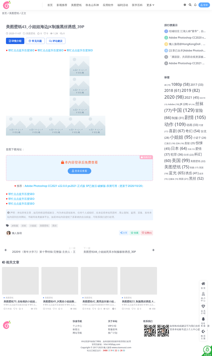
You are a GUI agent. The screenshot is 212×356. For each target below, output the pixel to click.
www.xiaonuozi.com (121, 347)
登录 (204, 5)
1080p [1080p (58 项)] (180, 84)
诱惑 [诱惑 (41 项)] (192, 173)
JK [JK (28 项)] (184, 104)
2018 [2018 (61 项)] (172, 90)
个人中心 (77, 325)
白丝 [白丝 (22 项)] (189, 154)
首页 (4, 13)
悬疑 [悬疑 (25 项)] (190, 143)
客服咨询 (112, 329)
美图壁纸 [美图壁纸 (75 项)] (176, 166)
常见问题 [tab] (35, 41)
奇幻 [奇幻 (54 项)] (192, 130)
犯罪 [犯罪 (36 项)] (177, 154)
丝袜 (24, 225)
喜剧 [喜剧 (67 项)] (177, 130)
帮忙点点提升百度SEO (21, 50)
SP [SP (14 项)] (192, 104)
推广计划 (112, 332)
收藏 (134, 233)
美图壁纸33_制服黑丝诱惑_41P (138, 303)
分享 (123, 233)
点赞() (147, 233)
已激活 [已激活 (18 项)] (169, 143)
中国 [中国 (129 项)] (183, 110)
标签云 (76, 329)
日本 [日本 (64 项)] (179, 148)
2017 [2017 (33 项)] (196, 85)
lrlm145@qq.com (112, 344)
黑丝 (54, 225)
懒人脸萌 (14, 233)
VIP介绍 (112, 325)
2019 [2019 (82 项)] (191, 90)
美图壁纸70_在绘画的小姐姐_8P (20, 303)
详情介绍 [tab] (15, 41)
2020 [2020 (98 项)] (174, 97)
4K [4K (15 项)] (167, 85)
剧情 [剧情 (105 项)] (195, 117)
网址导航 (77, 332)
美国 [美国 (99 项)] (181, 160)
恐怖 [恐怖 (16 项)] (180, 143)
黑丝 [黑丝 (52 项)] (196, 178)
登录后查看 (79, 171)
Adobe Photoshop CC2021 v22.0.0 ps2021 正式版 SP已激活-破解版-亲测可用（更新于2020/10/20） (85, 186)
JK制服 (15, 225)
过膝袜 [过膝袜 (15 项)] (173, 179)
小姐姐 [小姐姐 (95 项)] (181, 137)
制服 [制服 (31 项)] (178, 118)
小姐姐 (33, 225)
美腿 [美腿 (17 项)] (194, 167)
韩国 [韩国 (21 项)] (183, 178)
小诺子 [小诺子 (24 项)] (199, 138)
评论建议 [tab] (55, 41)
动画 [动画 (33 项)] (192, 125)
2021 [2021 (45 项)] (191, 97)
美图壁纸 (14, 13)
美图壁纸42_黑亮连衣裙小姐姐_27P (98, 303)
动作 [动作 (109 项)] (175, 124)
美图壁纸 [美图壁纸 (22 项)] (197, 161)
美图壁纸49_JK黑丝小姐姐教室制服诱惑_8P (58, 303)
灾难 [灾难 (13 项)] (191, 149)
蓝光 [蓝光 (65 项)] (177, 172)
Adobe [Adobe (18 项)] (173, 104)
